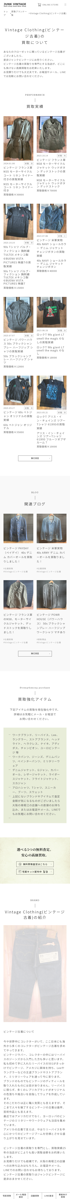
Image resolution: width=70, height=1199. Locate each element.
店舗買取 (35, 1195)
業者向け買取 (63, 1195)
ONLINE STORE (48, 4)
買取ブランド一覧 (19, 13)
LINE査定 (49, 1195)
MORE (35, 440)
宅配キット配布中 (33, 854)
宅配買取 (7, 1195)
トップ (5, 13)
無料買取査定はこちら (33, 846)
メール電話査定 (21, 1195)
